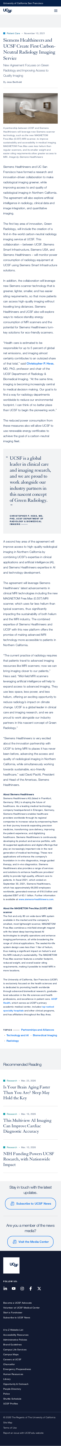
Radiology (13, 1040)
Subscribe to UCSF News (33, 1203)
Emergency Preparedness (17, 1369)
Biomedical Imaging (45, 1035)
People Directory (12, 1388)
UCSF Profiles (10, 1403)
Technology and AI (18, 1035)
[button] (48, 8)
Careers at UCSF (12, 1359)
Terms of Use (10, 1427)
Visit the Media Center (34, 1241)
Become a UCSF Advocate (17, 1302)
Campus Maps (11, 1354)
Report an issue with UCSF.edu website (23, 1432)
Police (6, 1393)
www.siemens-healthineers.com (36, 899)
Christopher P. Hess (40, 363)
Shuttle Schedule (12, 1398)
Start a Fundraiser (12, 1312)
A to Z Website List (13, 1329)
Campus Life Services (15, 1349)
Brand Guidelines (12, 1344)
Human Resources (13, 1374)
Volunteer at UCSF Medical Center (21, 1307)
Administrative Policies (15, 1339)
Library (7, 1379)
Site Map (7, 1422)
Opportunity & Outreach (15, 1384)
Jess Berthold (14, 82)
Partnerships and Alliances (37, 1029)
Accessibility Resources (16, 1334)
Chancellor (9, 1364)
